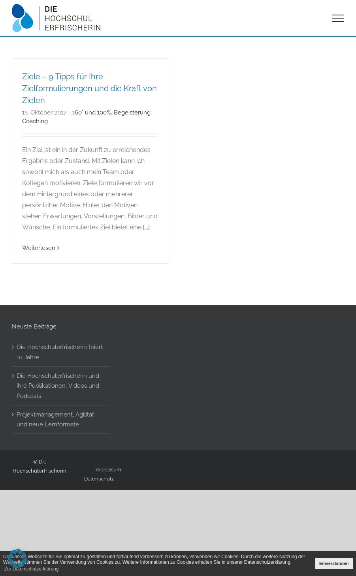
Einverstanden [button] (333, 563)
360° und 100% (91, 112)
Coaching (35, 121)
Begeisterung (132, 112)
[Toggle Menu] (338, 18)
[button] (17, 558)
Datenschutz (99, 506)
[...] (146, 227)
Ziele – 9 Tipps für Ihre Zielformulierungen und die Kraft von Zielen (89, 88)
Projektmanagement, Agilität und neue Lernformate (55, 446)
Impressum (107, 496)
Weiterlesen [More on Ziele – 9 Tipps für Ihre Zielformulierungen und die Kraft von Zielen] (38, 247)
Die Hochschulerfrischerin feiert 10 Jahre (60, 379)
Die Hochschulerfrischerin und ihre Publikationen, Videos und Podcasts (58, 412)
